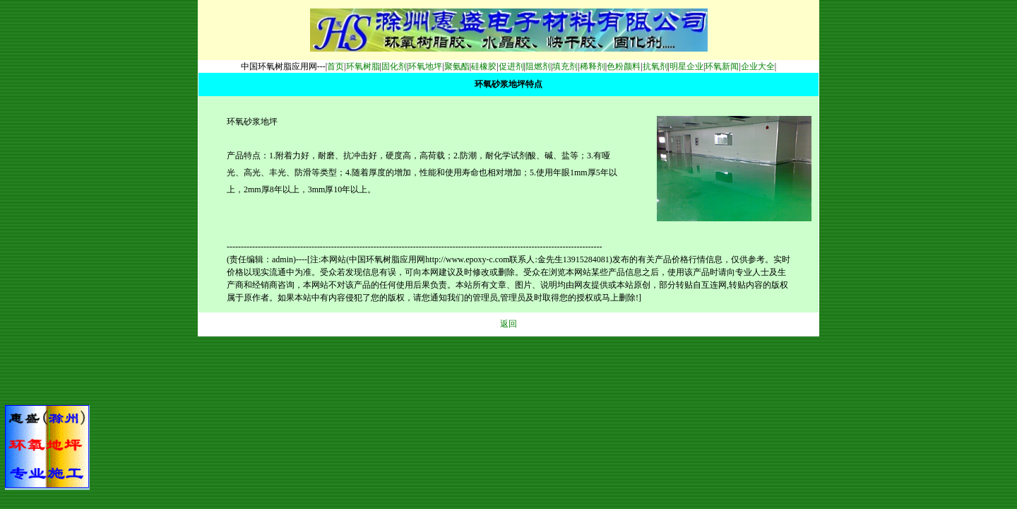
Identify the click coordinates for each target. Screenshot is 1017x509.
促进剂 (511, 66)
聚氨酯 (457, 66)
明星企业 (686, 66)
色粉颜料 (624, 66)
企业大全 (758, 66)
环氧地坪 (425, 66)
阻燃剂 (538, 66)
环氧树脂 (363, 66)
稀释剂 (592, 66)
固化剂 (394, 66)
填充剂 (565, 66)
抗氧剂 (655, 66)
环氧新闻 (722, 66)
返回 (508, 324)
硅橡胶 (483, 66)
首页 (335, 66)
